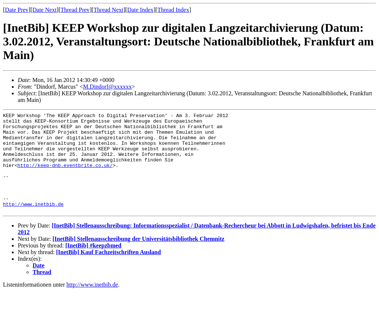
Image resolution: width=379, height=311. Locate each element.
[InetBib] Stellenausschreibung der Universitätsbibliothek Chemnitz (138, 259)
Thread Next (108, 10)
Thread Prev (75, 10)
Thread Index (173, 10)
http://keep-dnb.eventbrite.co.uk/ (65, 176)
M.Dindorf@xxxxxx (107, 86)
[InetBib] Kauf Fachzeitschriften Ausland (108, 272)
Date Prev (16, 10)
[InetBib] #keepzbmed (93, 265)
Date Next (45, 10)
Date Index (140, 10)
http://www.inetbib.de (33, 222)
